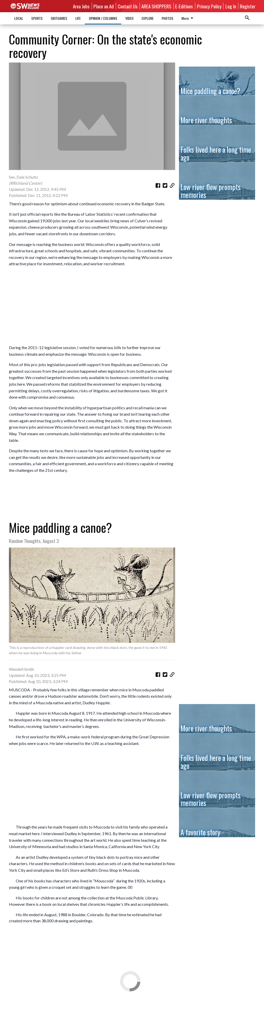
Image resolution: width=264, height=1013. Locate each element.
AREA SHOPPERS (156, 6)
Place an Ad (103, 6)
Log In (230, 6)
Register (247, 6)
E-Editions (184, 6)
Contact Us (128, 6)
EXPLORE (148, 18)
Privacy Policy (209, 6)
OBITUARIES (59, 18)
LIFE (78, 18)
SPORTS (37, 18)
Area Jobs (81, 6)
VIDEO (129, 18)
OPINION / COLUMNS (103, 18)
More (188, 18)
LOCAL (18, 18)
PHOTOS (167, 18)
